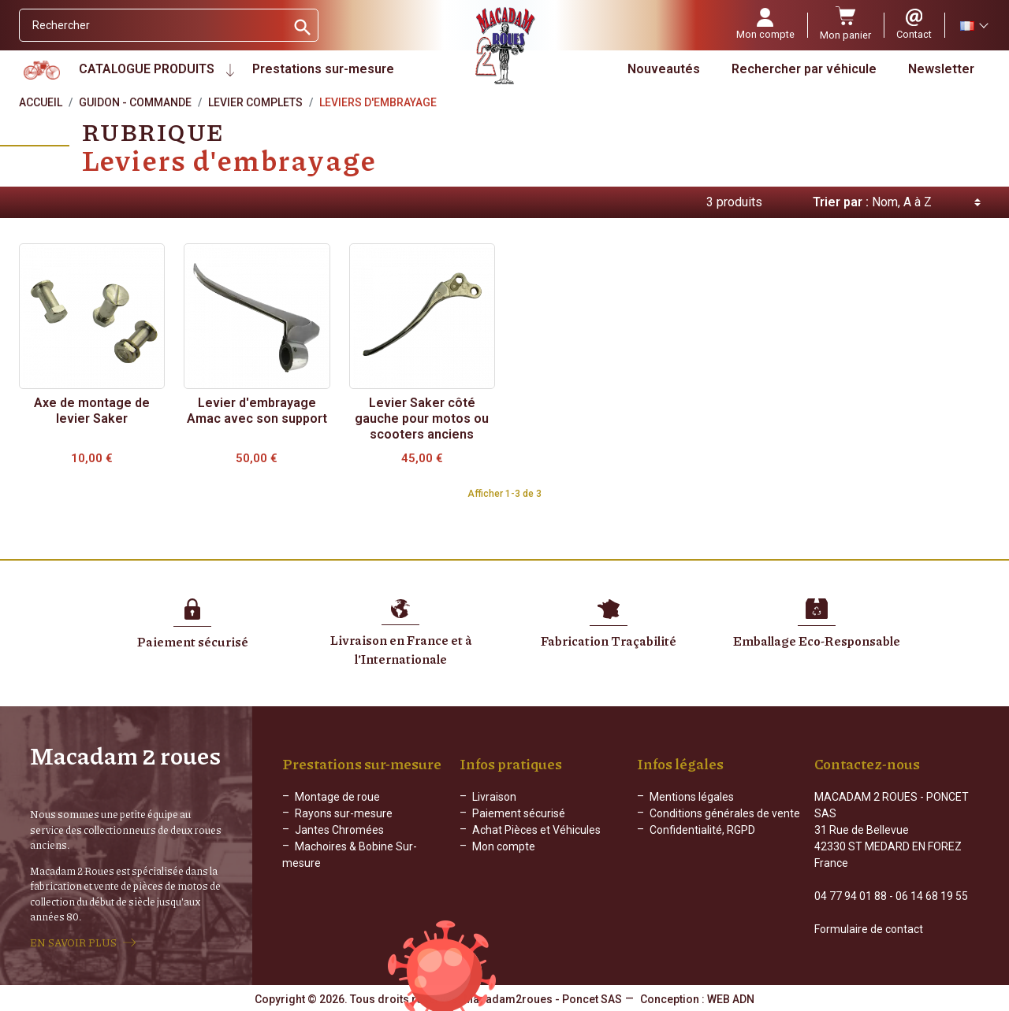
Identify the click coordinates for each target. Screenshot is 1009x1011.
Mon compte (503, 846)
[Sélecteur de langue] (973, 25)
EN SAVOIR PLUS (73, 942)
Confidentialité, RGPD (702, 830)
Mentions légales (692, 797)
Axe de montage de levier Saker (92, 410)
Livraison (494, 797)
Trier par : (841, 201)
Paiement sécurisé (518, 813)
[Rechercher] (152, 25)
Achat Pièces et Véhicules (536, 830)
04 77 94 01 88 (850, 896)
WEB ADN (730, 999)
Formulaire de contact (868, 929)
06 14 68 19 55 (931, 896)
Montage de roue (337, 797)
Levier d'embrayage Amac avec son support (257, 410)
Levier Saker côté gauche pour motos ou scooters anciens (422, 418)
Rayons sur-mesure (344, 813)
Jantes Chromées (339, 830)
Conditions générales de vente (725, 813)
